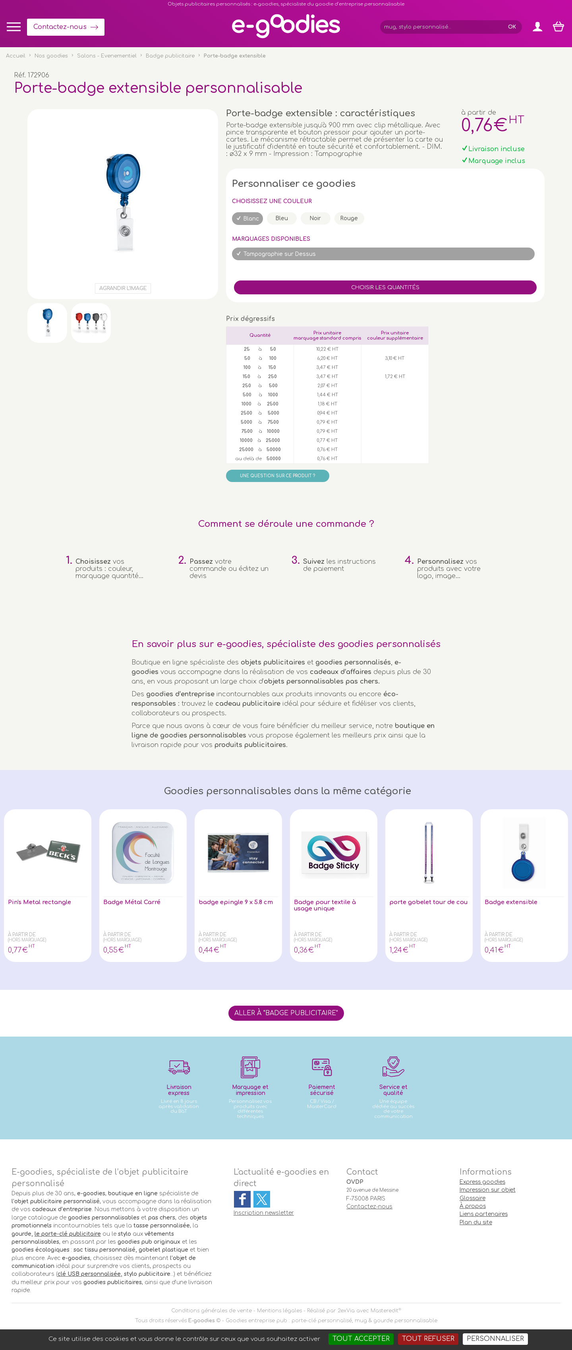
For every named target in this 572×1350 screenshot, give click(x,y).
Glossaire (472, 1198)
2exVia (346, 1311)
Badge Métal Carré (134, 902)
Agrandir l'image (123, 288)
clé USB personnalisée (89, 1274)
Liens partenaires (484, 1214)
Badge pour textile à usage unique (328, 906)
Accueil (15, 56)
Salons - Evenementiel (107, 56)
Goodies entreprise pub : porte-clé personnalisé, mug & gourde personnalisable (331, 1320)
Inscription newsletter (264, 1213)
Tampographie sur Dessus (279, 254)
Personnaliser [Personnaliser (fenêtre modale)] (495, 1338)
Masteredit (384, 1311)
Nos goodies (51, 56)
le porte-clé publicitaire (68, 1234)
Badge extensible (514, 902)
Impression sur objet (488, 1190)
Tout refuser (428, 1338)
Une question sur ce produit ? (277, 476)
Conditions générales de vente (211, 1311)
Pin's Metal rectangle (42, 902)
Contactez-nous (60, 27)
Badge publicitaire (170, 56)
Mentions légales (279, 1311)
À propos (473, 1206)
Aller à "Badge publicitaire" (286, 1013)
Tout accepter (361, 1338)
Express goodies (482, 1182)
